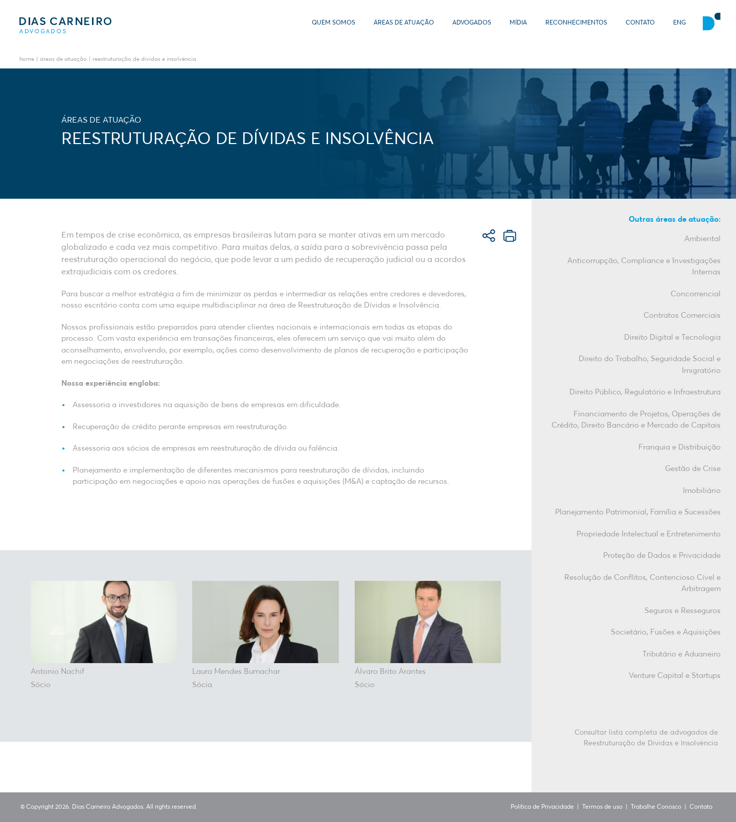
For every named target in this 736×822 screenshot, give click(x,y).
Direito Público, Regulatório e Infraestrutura (645, 392)
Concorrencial (696, 294)
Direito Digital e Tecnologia (672, 337)
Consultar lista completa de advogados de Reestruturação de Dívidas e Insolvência (646, 738)
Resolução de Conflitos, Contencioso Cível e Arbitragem (642, 583)
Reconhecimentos (576, 23)
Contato (640, 23)
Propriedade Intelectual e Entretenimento (649, 534)
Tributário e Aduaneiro (681, 654)
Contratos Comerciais (682, 315)
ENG (679, 23)
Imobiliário (702, 491)
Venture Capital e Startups (675, 675)
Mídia (518, 23)
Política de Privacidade (542, 807)
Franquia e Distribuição (679, 447)
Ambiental (702, 239)
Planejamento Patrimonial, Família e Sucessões (638, 512)
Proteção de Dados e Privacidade (662, 555)
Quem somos (333, 23)
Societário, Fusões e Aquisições (666, 632)
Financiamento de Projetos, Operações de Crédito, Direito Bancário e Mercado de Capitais (636, 420)
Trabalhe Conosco (656, 807)
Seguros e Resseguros (683, 611)
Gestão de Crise (693, 469)
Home (26, 59)
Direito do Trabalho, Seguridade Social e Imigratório (650, 364)
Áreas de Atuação (404, 23)
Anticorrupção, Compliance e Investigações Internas (644, 266)
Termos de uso (602, 807)
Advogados (471, 23)
